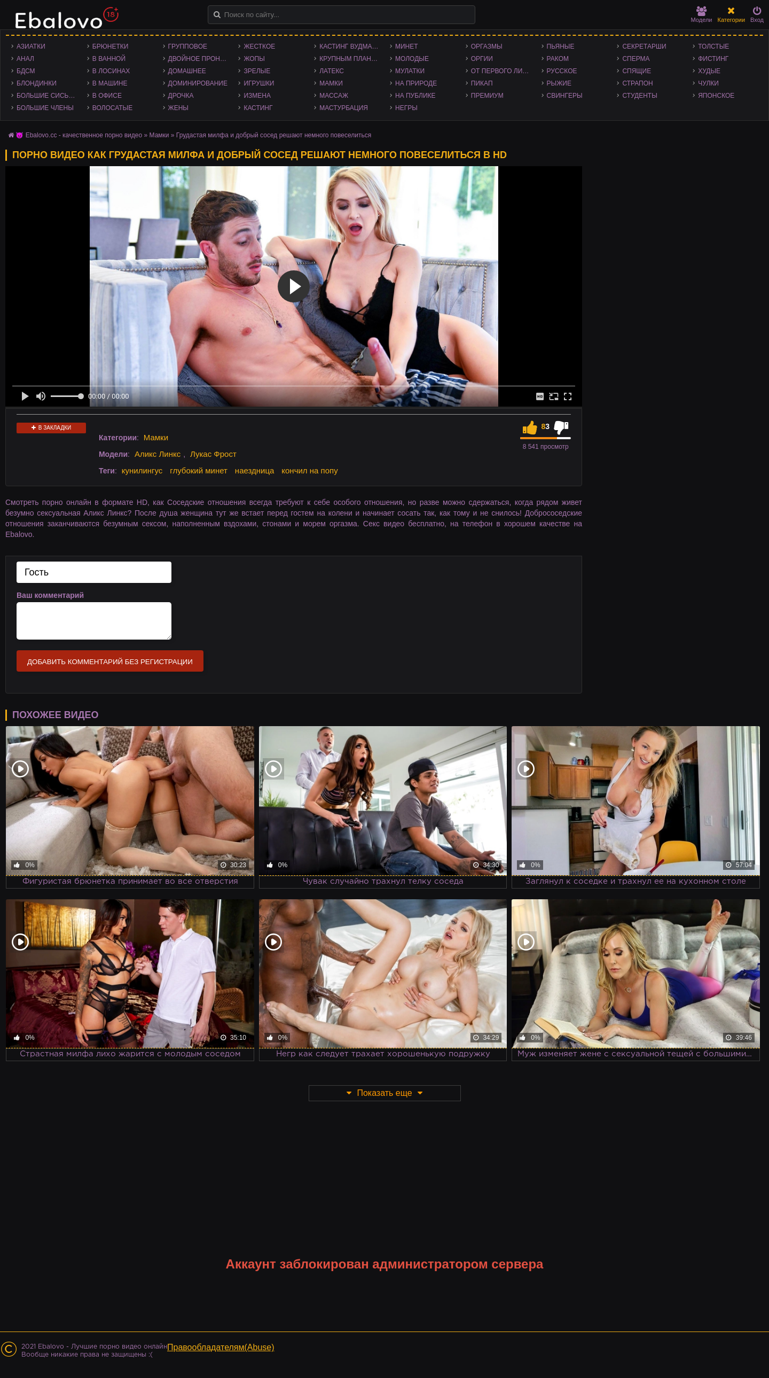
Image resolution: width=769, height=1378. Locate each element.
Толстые (713, 46)
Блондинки (37, 83)
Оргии (482, 59)
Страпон (637, 83)
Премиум (487, 95)
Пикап (482, 83)
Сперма (635, 59)
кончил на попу (309, 470)
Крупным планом (350, 59)
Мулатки (410, 71)
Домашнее (187, 71)
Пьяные (561, 46)
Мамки (331, 83)
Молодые (412, 59)
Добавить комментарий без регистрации (110, 662)
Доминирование (197, 83)
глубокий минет (198, 470)
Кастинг (258, 108)
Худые (709, 71)
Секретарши (644, 46)
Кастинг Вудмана (350, 46)
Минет (406, 46)
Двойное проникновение (200, 59)
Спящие (636, 71)
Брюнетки (110, 46)
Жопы (254, 59)
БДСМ (26, 71)
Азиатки (31, 46)
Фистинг (713, 59)
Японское (716, 95)
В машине (110, 83)
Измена (257, 95)
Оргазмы (487, 46)
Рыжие (559, 83)
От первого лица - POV (503, 71)
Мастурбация (343, 108)
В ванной (108, 59)
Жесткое (259, 46)
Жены (178, 108)
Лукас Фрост (213, 453)
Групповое (187, 46)
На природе (416, 83)
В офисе (107, 95)
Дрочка (181, 95)
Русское (562, 71)
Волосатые (112, 108)
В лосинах (111, 71)
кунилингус (142, 470)
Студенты (639, 95)
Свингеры (565, 95)
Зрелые (257, 71)
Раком (558, 59)
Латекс (331, 71)
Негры (406, 108)
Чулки (708, 83)
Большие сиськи (47, 95)
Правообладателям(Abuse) (220, 1347)
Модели (701, 14)
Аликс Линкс (158, 453)
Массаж (333, 95)
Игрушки (259, 83)
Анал (25, 59)
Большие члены (45, 108)
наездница (254, 470)
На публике (415, 95)
